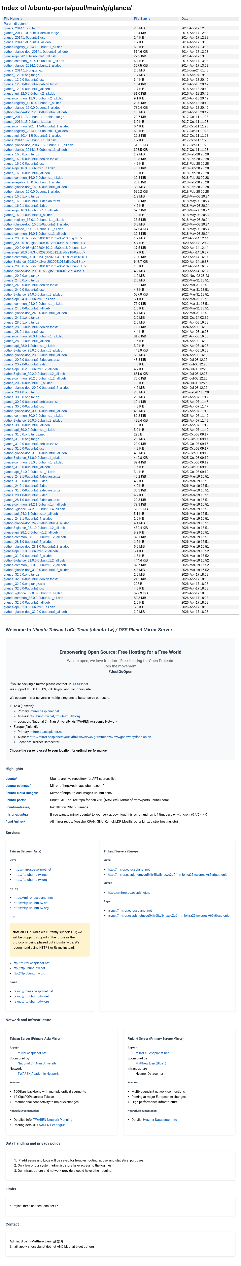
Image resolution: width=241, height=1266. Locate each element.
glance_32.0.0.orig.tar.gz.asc (24, 583)
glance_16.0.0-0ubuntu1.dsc (24, 163)
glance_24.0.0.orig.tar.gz (21, 280)
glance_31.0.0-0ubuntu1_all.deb (27, 467)
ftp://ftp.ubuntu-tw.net (29, 968)
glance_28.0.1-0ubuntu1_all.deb (27, 341)
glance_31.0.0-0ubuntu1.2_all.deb (28, 555)
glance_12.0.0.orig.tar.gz (21, 75)
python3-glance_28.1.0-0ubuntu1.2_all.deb (34, 528)
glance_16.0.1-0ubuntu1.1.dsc (25, 205)
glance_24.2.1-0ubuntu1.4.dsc (25, 485)
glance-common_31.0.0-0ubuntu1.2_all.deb (35, 565)
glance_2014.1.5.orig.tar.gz (23, 70)
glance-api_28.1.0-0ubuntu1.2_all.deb (31, 532)
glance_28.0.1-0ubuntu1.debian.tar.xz (31, 327)
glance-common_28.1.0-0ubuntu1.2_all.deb (35, 537)
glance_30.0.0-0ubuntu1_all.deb (27, 425)
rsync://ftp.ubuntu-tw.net (31, 996)
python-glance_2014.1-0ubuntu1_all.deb (32, 65)
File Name (11, 18)
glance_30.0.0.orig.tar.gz (21, 397)
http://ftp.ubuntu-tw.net (30, 875)
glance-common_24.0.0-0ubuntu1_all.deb (33, 303)
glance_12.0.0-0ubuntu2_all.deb (27, 89)
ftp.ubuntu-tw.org (68, 716)
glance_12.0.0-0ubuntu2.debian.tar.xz (31, 84)
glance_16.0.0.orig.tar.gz (21, 154)
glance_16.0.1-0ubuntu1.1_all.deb (28, 215)
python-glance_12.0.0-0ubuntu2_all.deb (32, 107)
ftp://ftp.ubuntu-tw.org (29, 973)
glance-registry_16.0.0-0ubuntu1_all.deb (32, 182)
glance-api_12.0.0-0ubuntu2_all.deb (29, 93)
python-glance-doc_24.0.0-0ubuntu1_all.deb (35, 313)
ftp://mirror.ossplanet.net (31, 963)
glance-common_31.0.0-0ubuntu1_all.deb (33, 462)
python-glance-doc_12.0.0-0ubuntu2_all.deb (35, 112)
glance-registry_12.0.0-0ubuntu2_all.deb (32, 103)
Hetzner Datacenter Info (160, 1120)
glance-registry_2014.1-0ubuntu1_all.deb (33, 47)
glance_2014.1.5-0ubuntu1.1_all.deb (30, 140)
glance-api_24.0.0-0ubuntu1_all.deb (29, 299)
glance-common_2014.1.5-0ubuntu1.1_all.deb (36, 126)
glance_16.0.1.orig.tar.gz (21, 196)
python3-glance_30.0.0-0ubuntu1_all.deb (33, 420)
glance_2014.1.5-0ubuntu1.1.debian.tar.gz (34, 117)
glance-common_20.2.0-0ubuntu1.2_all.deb (35, 378)
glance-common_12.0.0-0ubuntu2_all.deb (33, 98)
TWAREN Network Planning (52, 1120)
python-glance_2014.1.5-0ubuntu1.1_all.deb (35, 149)
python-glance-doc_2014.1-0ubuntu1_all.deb (36, 51)
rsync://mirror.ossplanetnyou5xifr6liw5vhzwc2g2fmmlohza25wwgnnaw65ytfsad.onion (169, 915)
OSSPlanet (80, 684)
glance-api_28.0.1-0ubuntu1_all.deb (29, 346)
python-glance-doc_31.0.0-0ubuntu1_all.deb (35, 453)
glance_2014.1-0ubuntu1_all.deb (27, 42)
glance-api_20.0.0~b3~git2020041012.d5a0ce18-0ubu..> (44, 252)
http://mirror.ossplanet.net (32, 869)
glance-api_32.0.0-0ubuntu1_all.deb (29, 607)
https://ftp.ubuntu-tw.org (31, 908)
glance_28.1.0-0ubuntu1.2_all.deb (28, 541)
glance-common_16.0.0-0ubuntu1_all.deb (33, 177)
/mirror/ (19, 821)
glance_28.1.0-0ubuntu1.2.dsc (25, 495)
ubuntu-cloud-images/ (22, 793)
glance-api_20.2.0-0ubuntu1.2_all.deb (31, 369)
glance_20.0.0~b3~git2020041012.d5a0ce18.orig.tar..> (43, 238)
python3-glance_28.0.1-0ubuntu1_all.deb (33, 350)
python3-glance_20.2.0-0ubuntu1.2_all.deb (34, 373)
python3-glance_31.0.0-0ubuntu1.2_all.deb (34, 560)
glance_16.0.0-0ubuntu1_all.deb (27, 173)
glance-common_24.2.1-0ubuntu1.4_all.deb (35, 504)
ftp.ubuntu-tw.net (42, 716)
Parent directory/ (15, 23)
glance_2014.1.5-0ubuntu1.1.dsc (27, 121)
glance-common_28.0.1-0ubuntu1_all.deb (33, 336)
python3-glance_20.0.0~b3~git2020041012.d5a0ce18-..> (44, 261)
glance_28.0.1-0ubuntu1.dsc (24, 331)
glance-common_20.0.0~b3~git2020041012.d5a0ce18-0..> (46, 257)
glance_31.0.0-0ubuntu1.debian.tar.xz (31, 444)
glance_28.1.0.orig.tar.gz (21, 392)
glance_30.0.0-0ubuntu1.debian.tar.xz (31, 401)
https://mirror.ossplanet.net (33, 898)
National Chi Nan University (37, 1063)
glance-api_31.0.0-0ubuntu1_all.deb (29, 472)
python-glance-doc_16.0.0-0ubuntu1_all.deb (35, 187)
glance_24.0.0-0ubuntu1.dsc (24, 289)
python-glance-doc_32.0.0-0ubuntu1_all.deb (35, 611)
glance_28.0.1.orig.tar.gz (21, 322)
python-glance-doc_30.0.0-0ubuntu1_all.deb (35, 411)
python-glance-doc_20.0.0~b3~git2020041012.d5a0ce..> (44, 271)
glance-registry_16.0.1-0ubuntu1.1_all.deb (34, 219)
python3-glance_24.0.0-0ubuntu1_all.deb (33, 294)
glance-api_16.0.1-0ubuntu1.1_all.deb (31, 210)
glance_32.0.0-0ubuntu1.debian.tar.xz (31, 579)
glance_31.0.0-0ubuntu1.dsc (24, 448)
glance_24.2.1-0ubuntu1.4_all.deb (28, 518)
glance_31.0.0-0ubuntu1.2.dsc (25, 481)
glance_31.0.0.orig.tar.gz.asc (24, 434)
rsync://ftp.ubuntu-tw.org (31, 1001)
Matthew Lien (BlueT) (151, 1063)
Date (184, 18)
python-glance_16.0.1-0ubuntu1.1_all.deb (33, 229)
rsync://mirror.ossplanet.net (33, 991)
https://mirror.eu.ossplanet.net (129, 893)
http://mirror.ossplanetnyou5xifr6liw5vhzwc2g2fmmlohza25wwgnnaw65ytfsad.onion (90, 737)
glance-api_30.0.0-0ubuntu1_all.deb (29, 429)
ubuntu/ (11, 779)
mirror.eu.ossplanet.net (46, 732)
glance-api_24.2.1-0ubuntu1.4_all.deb (31, 513)
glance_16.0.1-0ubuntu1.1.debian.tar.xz (32, 201)
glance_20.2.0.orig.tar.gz (21, 275)
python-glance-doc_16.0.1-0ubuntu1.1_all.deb (36, 224)
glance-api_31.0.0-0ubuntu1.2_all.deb (31, 551)
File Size (140, 18)
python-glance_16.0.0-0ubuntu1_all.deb (32, 191)
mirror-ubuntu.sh (18, 814)
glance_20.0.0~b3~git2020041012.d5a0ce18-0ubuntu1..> (45, 243)
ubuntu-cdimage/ (18, 786)
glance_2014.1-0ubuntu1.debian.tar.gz (31, 33)
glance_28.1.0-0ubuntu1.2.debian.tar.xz (32, 500)
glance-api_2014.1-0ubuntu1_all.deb (30, 56)
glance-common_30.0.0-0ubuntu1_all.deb (33, 415)
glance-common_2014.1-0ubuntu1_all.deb (34, 61)
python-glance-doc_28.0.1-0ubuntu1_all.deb (35, 355)
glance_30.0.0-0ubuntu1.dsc (24, 406)
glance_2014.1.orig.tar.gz (22, 28)
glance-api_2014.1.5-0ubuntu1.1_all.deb (32, 135)
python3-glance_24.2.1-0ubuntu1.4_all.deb (34, 509)
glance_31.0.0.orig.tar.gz (21, 439)
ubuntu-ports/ (16, 800)
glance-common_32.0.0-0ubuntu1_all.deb (33, 598)
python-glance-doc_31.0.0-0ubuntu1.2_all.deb (36, 570)
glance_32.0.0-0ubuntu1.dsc (24, 588)
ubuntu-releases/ (18, 807)
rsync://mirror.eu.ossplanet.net (130, 910)
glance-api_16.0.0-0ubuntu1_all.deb (29, 168)
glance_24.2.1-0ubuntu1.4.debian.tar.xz (32, 476)
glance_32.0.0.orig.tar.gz (21, 574)
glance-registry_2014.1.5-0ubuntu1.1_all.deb (36, 131)
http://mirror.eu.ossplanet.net (129, 869)
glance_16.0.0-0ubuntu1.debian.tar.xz (31, 159)
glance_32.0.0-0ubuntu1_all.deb (27, 602)
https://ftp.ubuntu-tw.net (31, 903)
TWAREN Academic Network (38, 1074)
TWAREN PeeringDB (50, 1125)
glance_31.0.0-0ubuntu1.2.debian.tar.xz (32, 490)
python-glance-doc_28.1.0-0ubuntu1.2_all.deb (36, 546)
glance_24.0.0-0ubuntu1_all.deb (27, 308)
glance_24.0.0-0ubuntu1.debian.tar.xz (31, 285)
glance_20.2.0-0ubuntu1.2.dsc (25, 364)
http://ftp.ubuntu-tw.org (30, 880)
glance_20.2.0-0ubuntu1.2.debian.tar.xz (32, 359)
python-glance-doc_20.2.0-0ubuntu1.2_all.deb (36, 387)
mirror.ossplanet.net (44, 711)
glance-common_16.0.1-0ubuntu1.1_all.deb (35, 233)
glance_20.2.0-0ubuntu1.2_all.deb (28, 383)
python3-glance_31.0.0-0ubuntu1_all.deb (33, 457)
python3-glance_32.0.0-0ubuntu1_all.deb (33, 593)
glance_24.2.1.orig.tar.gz (21, 317)
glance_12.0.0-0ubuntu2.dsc (24, 79)
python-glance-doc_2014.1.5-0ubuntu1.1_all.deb (38, 145)
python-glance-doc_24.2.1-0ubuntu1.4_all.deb (36, 523)
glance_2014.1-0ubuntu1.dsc (24, 37)
